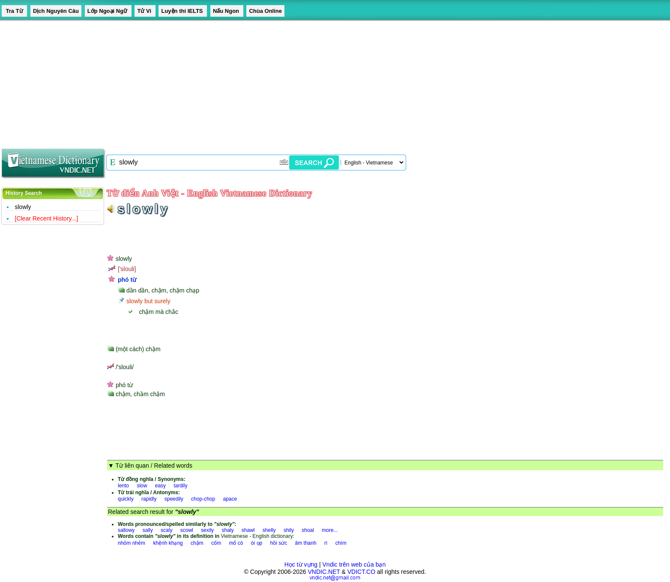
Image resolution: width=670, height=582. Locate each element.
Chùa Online (265, 11)
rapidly (148, 499)
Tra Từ (14, 11)
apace (230, 499)
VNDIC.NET (324, 571)
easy (160, 486)
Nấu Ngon (227, 11)
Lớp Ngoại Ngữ (108, 11)
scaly (166, 530)
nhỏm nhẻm (131, 543)
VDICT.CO (361, 571)
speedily (174, 499)
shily (289, 530)
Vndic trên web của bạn (354, 564)
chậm (197, 543)
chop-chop (203, 499)
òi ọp (256, 543)
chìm (341, 543)
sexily (207, 530)
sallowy (126, 530)
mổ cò (236, 543)
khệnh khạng (167, 543)
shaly (227, 530)
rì (325, 543)
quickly (126, 499)
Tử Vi (145, 11)
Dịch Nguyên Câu (56, 11)
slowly (23, 206)
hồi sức (278, 543)
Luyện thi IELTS (182, 11)
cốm (216, 543)
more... (330, 530)
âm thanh (306, 543)
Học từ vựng (300, 564)
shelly (269, 530)
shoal (308, 530)
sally (148, 530)
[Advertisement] (257, 81)
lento (123, 486)
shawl (248, 530)
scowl (186, 530)
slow (142, 486)
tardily (180, 486)
